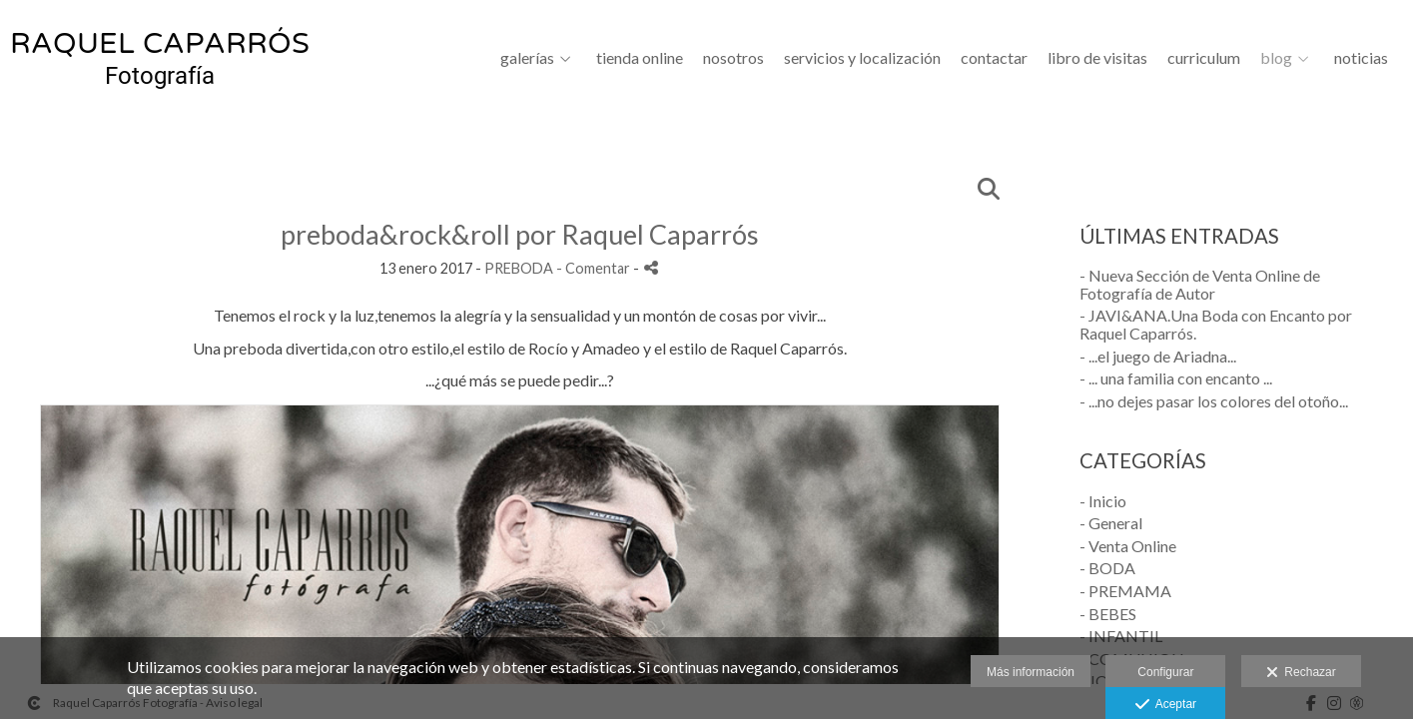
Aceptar (1165, 705)
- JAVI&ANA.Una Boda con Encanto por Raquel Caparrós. (1215, 324)
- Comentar (594, 268)
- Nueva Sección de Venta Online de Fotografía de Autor (1199, 284)
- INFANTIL (1120, 635)
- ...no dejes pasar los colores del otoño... (1213, 400)
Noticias (1361, 58)
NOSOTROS (733, 58)
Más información (1030, 672)
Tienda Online (639, 58)
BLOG (1276, 58)
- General (1110, 522)
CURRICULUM (1203, 58)
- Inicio (1102, 500)
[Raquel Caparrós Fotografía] (160, 67)
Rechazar (1301, 673)
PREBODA (518, 268)
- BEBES (1107, 613)
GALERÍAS (527, 58)
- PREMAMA (1125, 590)
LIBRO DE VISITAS (1097, 58)
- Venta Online (1127, 545)
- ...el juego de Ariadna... (1157, 356)
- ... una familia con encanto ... (1175, 377)
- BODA (1107, 567)
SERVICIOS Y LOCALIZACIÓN (862, 58)
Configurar (1165, 672)
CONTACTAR (994, 58)
